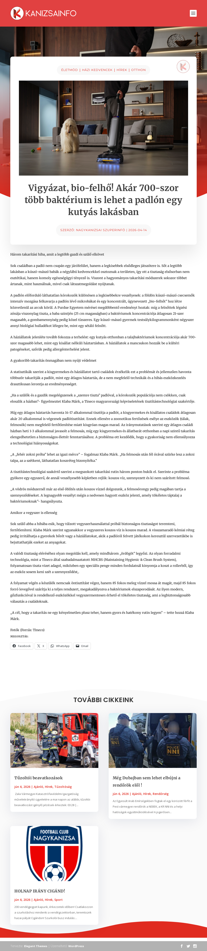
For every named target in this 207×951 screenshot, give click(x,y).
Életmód (69, 70)
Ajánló (38, 787)
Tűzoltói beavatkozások (38, 777)
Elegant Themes (35, 946)
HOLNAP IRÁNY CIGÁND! (39, 891)
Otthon (138, 70)
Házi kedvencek (97, 70)
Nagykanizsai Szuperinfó (100, 230)
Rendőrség (161, 794)
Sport (58, 900)
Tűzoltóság (63, 787)
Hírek (122, 70)
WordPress (76, 946)
